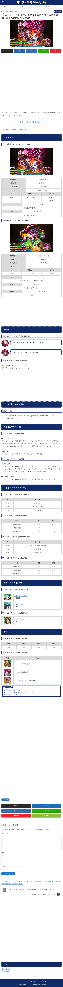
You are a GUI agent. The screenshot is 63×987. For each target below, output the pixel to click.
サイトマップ (24, 981)
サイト (3, 866)
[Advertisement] (31, 67)
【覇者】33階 (18, 604)
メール (4, 859)
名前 (3, 852)
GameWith (5, 971)
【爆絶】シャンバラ (20, 619)
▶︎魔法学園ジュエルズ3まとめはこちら (14, 129)
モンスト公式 (5, 969)
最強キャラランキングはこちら (31, 122)
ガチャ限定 (6, 799)
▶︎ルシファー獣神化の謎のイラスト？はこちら (19, 692)
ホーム (17, 981)
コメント (4, 833)
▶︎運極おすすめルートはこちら (14, 690)
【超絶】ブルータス (20, 596)
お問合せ (45, 981)
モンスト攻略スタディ (30, 984)
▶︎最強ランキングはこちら (13, 694)
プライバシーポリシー (35, 981)
